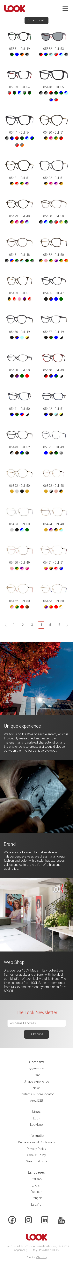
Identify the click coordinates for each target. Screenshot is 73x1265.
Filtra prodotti (36, 20)
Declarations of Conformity (36, 1142)
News (36, 1088)
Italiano (37, 1179)
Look (36, 1118)
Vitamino (41, 1257)
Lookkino (36, 1124)
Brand (36, 1075)
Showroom (36, 1069)
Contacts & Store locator (36, 1094)
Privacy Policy (36, 1149)
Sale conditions (36, 1161)
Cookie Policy (36, 1155)
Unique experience (36, 1081)
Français (36, 1198)
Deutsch (36, 1192)
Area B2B (36, 1100)
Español (36, 1204)
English (36, 1185)
